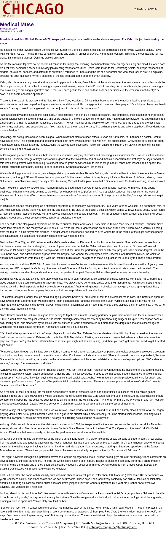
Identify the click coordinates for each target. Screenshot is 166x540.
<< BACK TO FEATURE (145, 9)
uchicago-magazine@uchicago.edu (113, 527)
